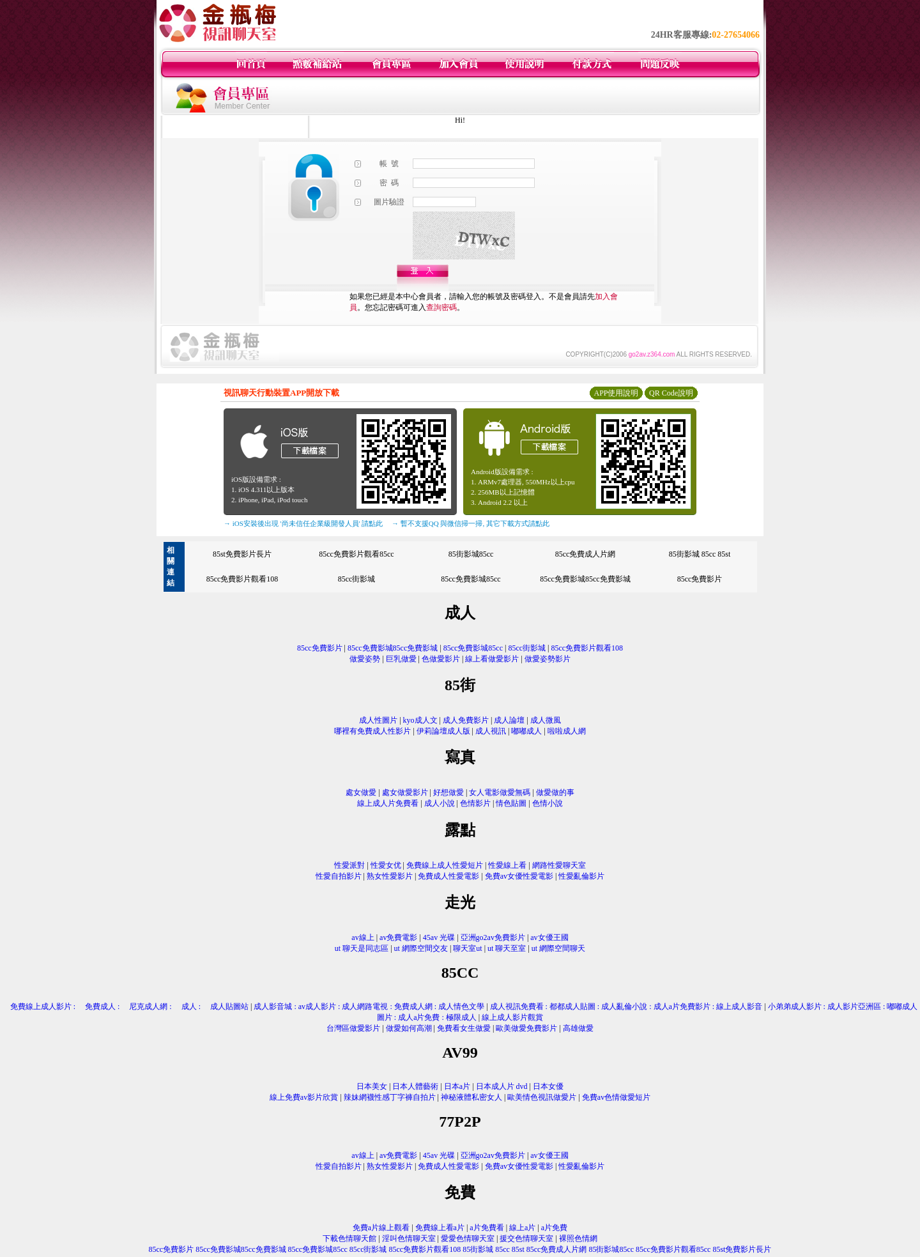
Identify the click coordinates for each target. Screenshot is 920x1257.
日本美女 (371, 1086)
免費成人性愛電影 (448, 876)
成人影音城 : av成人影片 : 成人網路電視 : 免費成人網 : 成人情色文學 (369, 1006)
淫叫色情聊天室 (409, 1238)
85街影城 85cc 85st (700, 554)
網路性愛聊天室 (559, 865)
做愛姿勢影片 (548, 658)
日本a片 (457, 1086)
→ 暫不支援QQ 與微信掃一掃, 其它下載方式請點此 (470, 523)
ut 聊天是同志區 (361, 948)
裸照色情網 (578, 1238)
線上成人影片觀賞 (512, 1017)
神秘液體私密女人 (471, 1097)
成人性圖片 (378, 720)
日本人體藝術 (415, 1086)
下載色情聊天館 (349, 1238)
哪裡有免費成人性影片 (372, 731)
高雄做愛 (578, 1028)
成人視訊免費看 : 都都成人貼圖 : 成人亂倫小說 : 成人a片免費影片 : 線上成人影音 (626, 1006)
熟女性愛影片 (390, 876)
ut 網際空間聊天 (558, 948)
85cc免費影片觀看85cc (356, 554)
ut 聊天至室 (506, 948)
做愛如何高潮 (409, 1028)
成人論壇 (509, 720)
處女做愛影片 (405, 792)
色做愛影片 (441, 658)
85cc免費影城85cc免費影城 (585, 579)
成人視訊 (490, 731)
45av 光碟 (439, 937)
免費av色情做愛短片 (616, 1097)
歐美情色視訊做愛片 (541, 1097)
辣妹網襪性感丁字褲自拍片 (390, 1097)
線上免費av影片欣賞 (304, 1097)
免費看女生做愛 (464, 1028)
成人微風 (545, 720)
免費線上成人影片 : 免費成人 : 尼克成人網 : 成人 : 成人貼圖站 (126, 1006)
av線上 (362, 937)
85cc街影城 (357, 579)
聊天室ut (467, 948)
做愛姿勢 (364, 658)
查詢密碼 (441, 307)
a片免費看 (486, 1227)
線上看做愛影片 (492, 658)
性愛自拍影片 (339, 876)
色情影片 (475, 803)
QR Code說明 (671, 393)
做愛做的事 (555, 792)
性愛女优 (386, 865)
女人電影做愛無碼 (499, 792)
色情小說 (547, 803)
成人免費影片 (466, 720)
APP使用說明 (616, 393)
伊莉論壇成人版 (443, 731)
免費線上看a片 (439, 1227)
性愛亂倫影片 (581, 876)
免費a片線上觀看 (381, 1227)
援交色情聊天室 (526, 1238)
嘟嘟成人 (526, 731)
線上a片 (522, 1227)
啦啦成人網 (567, 731)
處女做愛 (361, 792)
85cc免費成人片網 (585, 554)
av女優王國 (549, 937)
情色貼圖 (511, 803)
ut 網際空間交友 (421, 948)
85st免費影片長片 (242, 554)
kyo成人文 (420, 720)
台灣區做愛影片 (353, 1028)
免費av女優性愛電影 (519, 876)
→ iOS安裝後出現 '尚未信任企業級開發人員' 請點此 (303, 523)
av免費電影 (398, 937)
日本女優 (548, 1086)
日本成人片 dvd (502, 1086)
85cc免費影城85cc (470, 579)
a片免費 (554, 1227)
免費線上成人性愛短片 (444, 865)
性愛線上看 (507, 865)
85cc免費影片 (700, 579)
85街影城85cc (471, 554)
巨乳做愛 (401, 658)
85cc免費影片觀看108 (242, 579)
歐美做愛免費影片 (526, 1028)
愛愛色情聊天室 (467, 1238)
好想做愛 (448, 792)
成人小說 (439, 803)
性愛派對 (349, 865)
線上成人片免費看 (387, 803)
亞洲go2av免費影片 (493, 937)
